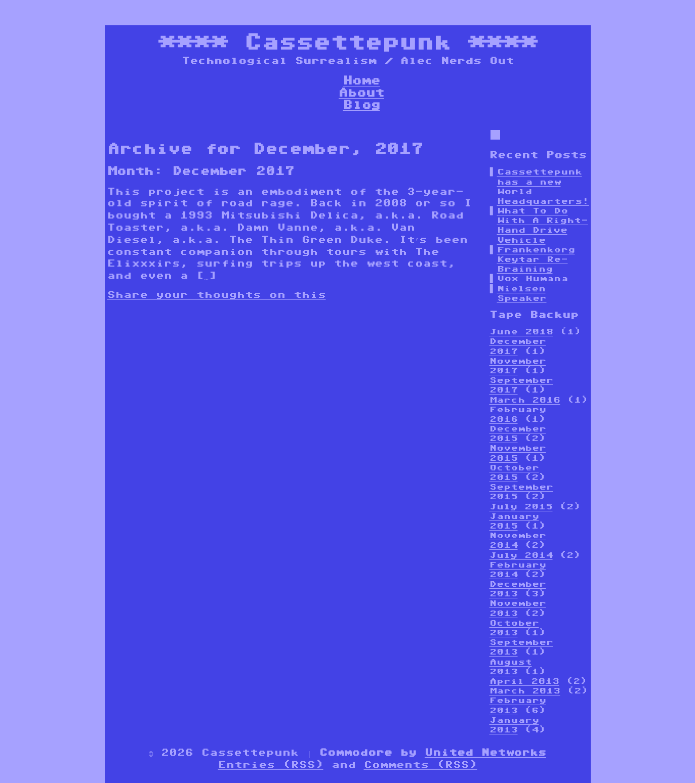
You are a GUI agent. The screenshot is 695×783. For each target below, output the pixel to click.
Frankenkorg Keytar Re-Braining (536, 259)
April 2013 (524, 681)
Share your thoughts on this (216, 294)
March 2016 (524, 400)
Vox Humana (532, 278)
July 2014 (521, 555)
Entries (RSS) (270, 764)
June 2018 (521, 331)
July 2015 (521, 506)
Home (361, 80)
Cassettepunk (347, 42)
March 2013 (524, 690)
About (361, 92)
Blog (361, 104)
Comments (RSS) (420, 764)
